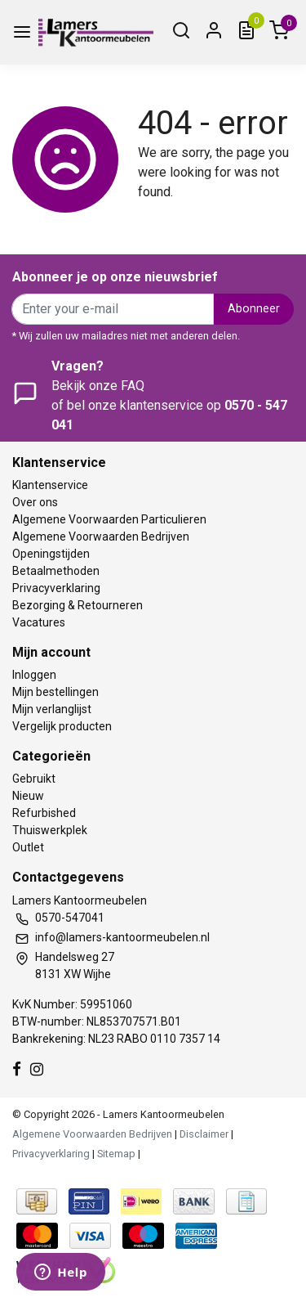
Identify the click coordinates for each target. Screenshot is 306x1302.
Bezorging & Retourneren (77, 605)
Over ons (35, 502)
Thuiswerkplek (49, 830)
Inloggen (34, 674)
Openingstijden (51, 553)
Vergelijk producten (62, 726)
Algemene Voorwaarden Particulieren (109, 519)
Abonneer (254, 309)
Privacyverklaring (56, 588)
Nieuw (28, 795)
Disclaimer (204, 1134)
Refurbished (44, 812)
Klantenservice (50, 485)
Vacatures (38, 622)
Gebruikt (33, 778)
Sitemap (116, 1153)
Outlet (28, 847)
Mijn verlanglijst (51, 709)
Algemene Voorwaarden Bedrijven (100, 536)
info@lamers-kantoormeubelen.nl (122, 937)
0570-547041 (69, 917)
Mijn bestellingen (55, 691)
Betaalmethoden (56, 570)
